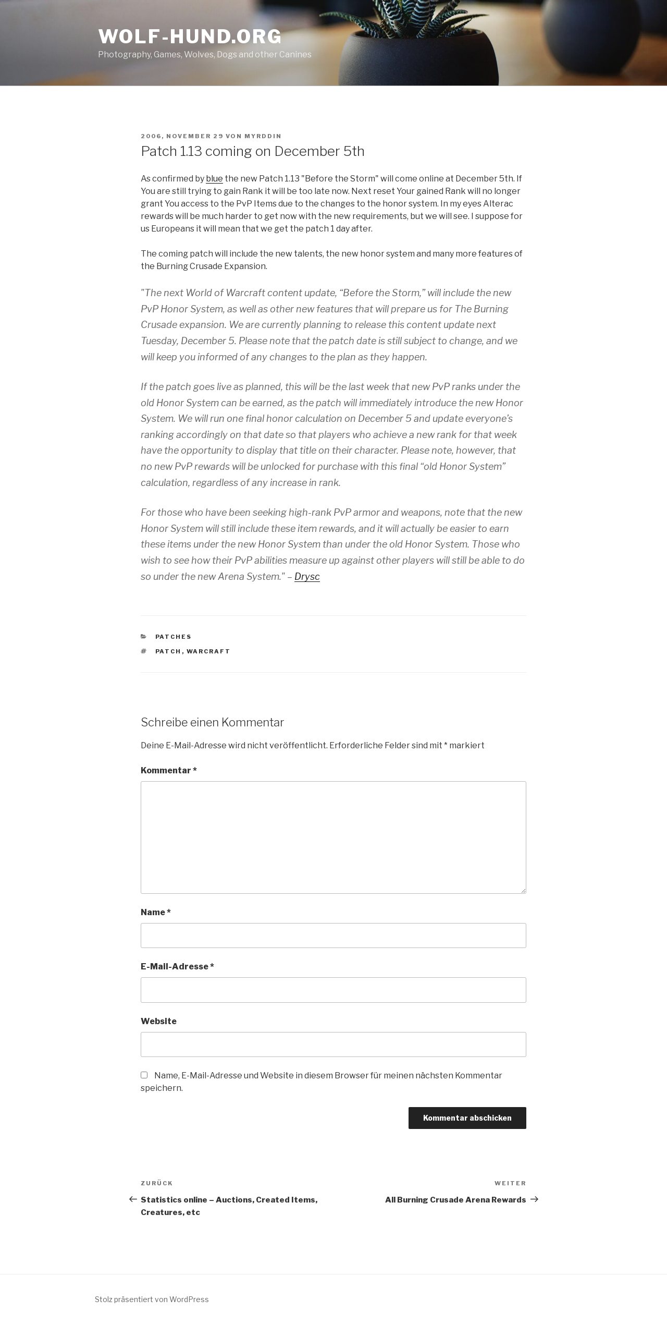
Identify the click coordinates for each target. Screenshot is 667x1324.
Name (156, 912)
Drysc (307, 576)
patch (168, 651)
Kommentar (169, 770)
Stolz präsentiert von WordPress (152, 1299)
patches (173, 636)
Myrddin (263, 136)
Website (159, 1021)
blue (214, 179)
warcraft (209, 651)
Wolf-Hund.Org (190, 36)
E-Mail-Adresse (177, 966)
